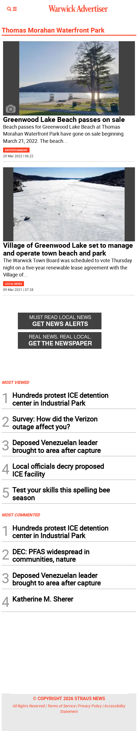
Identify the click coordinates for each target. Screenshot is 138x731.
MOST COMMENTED (21, 514)
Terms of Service (61, 705)
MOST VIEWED (15, 382)
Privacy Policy (90, 705)
